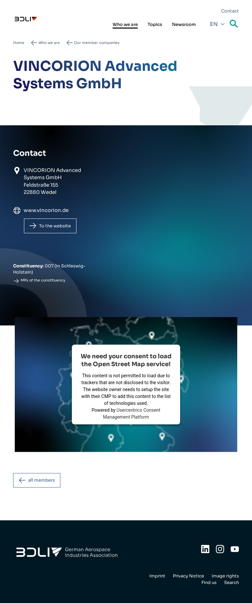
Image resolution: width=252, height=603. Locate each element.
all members (41, 480)
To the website (55, 226)
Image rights (225, 576)
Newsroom (184, 24)
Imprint (157, 576)
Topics (155, 24)
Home (18, 42)
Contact (230, 11)
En (214, 24)
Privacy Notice (188, 576)
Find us (209, 582)
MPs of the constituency (43, 280)
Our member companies (96, 42)
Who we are (125, 24)
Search (234, 24)
